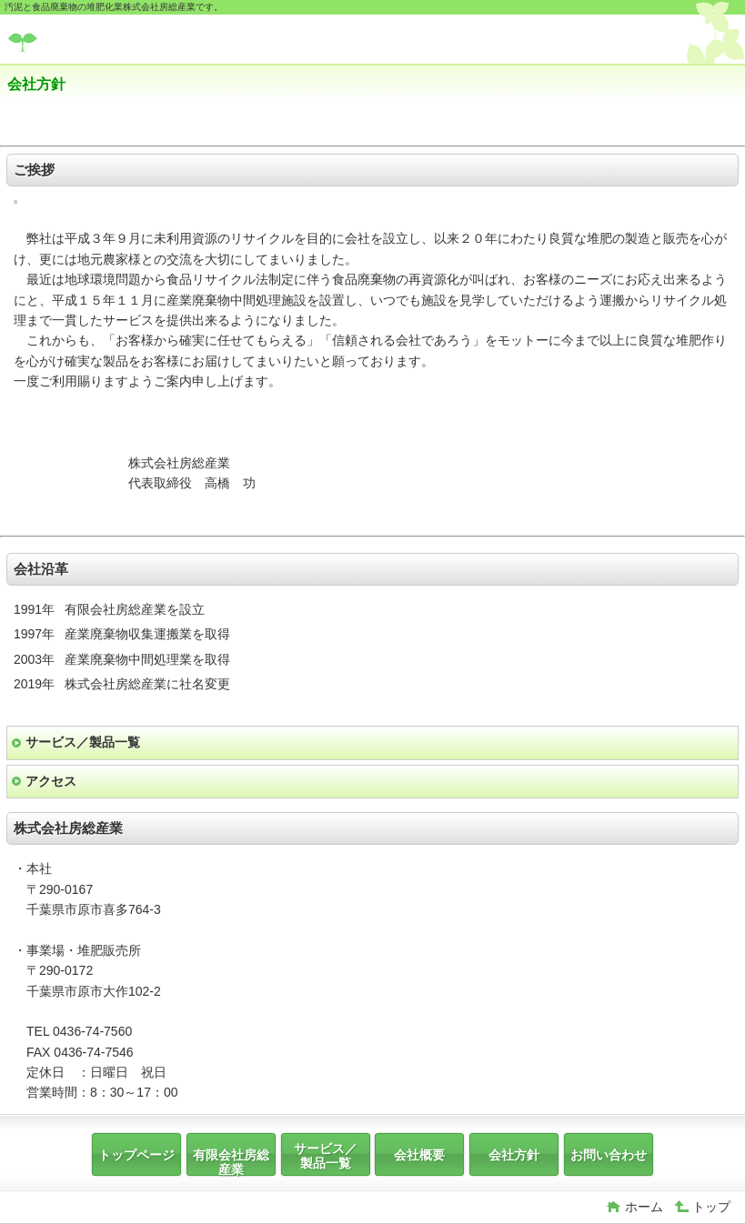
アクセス (50, 781)
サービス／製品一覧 (82, 742)
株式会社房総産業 (143, 41)
